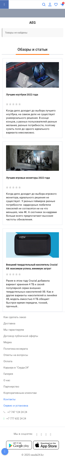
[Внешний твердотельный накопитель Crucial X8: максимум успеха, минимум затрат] (32, 245)
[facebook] (41, 434)
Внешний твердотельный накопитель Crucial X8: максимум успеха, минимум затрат (32, 266)
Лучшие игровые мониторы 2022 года (28, 177)
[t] (36, 434)
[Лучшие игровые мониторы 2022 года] (32, 158)
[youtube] (50, 434)
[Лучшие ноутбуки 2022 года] (32, 75)
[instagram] (46, 434)
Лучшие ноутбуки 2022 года (22, 94)
